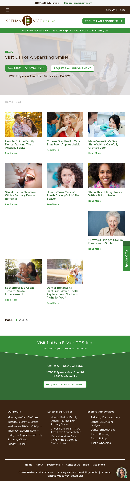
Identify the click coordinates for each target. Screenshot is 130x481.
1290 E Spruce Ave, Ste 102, (40, 76)
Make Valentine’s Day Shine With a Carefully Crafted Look (103, 144)
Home (9, 102)
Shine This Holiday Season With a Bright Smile (105, 193)
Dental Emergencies (103, 429)
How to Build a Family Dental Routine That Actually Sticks (19, 144)
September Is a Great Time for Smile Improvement (19, 291)
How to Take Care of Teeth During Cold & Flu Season (63, 195)
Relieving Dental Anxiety (105, 417)
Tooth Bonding (100, 434)
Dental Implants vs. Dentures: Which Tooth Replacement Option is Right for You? (62, 292)
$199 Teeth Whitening (47, 3)
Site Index (98, 464)
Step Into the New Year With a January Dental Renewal (21, 195)
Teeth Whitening (101, 443)
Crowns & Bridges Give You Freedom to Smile (106, 241)
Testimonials (55, 464)
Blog (86, 464)
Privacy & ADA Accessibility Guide (77, 472)
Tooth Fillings (99, 438)
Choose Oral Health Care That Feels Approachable (63, 142)
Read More (11, 153)
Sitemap (106, 472)
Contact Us (73, 464)
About (39, 464)
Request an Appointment (78, 3)
